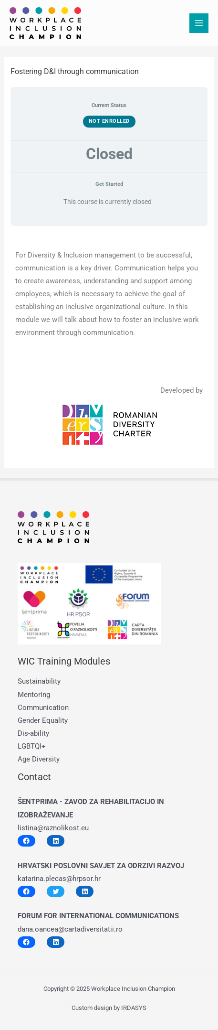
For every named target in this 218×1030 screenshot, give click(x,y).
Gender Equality (43, 720)
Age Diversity (39, 759)
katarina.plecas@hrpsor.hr (59, 878)
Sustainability (39, 681)
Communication (43, 707)
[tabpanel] (108, 341)
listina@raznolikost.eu (53, 828)
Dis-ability (33, 733)
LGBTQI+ (32, 746)
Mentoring (34, 694)
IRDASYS (133, 1007)
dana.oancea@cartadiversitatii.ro (70, 929)
